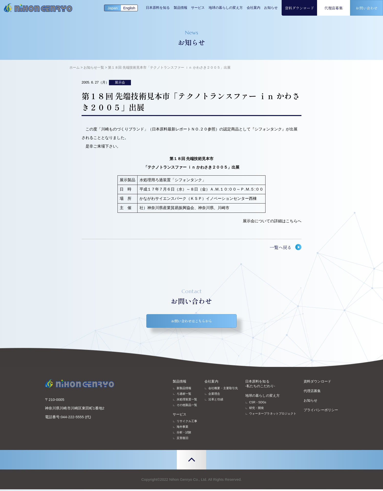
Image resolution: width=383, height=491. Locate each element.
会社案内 (253, 8)
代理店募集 (333, 8)
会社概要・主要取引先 (223, 390)
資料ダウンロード (299, 8)
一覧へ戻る (281, 247)
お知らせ (271, 8)
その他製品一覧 (187, 406)
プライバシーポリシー (321, 412)
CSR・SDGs (257, 404)
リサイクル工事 (187, 423)
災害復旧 (182, 439)
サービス (198, 8)
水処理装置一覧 (187, 401)
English (129, 8)
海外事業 (182, 428)
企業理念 (214, 395)
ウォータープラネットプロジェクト (272, 415)
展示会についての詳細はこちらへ (272, 221)
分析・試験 (184, 434)
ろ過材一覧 (184, 395)
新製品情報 (184, 390)
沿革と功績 (215, 401)
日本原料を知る (158, 8)
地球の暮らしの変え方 (226, 8)
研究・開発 (256, 409)
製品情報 (180, 8)
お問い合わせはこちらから (191, 321)
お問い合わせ (367, 8)
